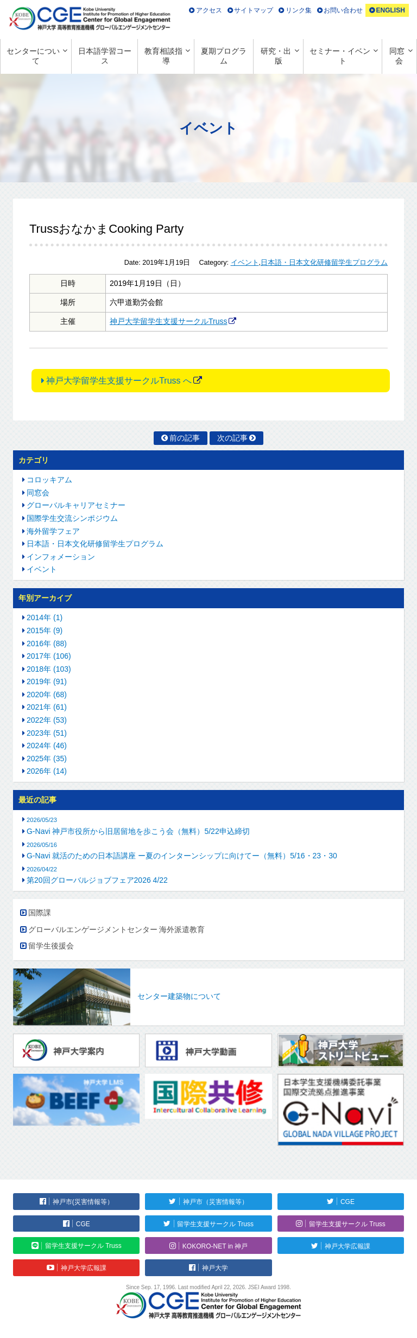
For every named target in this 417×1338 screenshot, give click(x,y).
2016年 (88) (47, 643)
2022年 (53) (47, 720)
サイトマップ (253, 10)
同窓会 (397, 56)
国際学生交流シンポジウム (72, 518)
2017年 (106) (49, 656)
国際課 (39, 912)
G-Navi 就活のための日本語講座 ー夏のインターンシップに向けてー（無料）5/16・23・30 (182, 855)
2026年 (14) (47, 771)
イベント (245, 262)
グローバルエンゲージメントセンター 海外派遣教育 (116, 929)
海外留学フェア (53, 531)
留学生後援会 (51, 945)
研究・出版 (276, 56)
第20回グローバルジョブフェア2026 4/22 (97, 880)
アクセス (209, 10)
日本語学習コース (104, 56)
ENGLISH (390, 10)
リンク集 (299, 10)
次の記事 (232, 438)
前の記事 (184, 438)
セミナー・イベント (339, 56)
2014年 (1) (44, 617)
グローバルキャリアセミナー (76, 505)
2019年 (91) (47, 681)
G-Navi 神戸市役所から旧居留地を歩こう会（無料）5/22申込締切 (138, 831)
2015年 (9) (44, 630)
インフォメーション (61, 556)
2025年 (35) (47, 758)
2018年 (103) (49, 669)
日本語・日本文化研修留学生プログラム (324, 262)
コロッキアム (49, 479)
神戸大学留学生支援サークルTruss (168, 321)
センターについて (33, 56)
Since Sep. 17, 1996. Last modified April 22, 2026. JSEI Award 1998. (208, 1287)
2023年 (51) (47, 733)
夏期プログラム (224, 56)
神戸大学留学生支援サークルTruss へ (119, 380)
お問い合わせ (343, 10)
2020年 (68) (47, 694)
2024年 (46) (47, 745)
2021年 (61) (47, 707)
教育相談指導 (163, 56)
